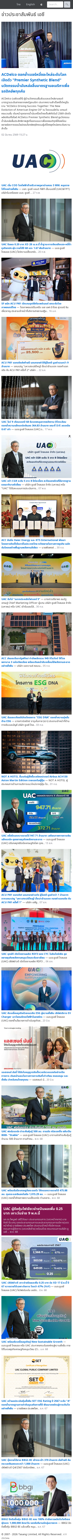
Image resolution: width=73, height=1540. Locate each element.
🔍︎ (67, 4)
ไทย (19, 4)
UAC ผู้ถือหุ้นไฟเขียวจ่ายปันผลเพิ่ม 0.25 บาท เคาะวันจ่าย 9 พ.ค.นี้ (33, 1211)
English (30, 4)
